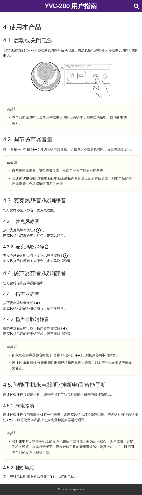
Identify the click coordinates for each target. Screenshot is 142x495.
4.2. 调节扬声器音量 (28, 139)
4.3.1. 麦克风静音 (21, 221)
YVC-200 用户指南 (71, 6)
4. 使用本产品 (22, 27)
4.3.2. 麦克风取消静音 (26, 247)
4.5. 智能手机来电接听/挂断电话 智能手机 (55, 385)
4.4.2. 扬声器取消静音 (26, 319)
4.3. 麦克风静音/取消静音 (34, 200)
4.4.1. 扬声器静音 (21, 294)
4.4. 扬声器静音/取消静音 (34, 273)
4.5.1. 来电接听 (19, 406)
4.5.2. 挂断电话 (19, 468)
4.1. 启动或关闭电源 (28, 40)
